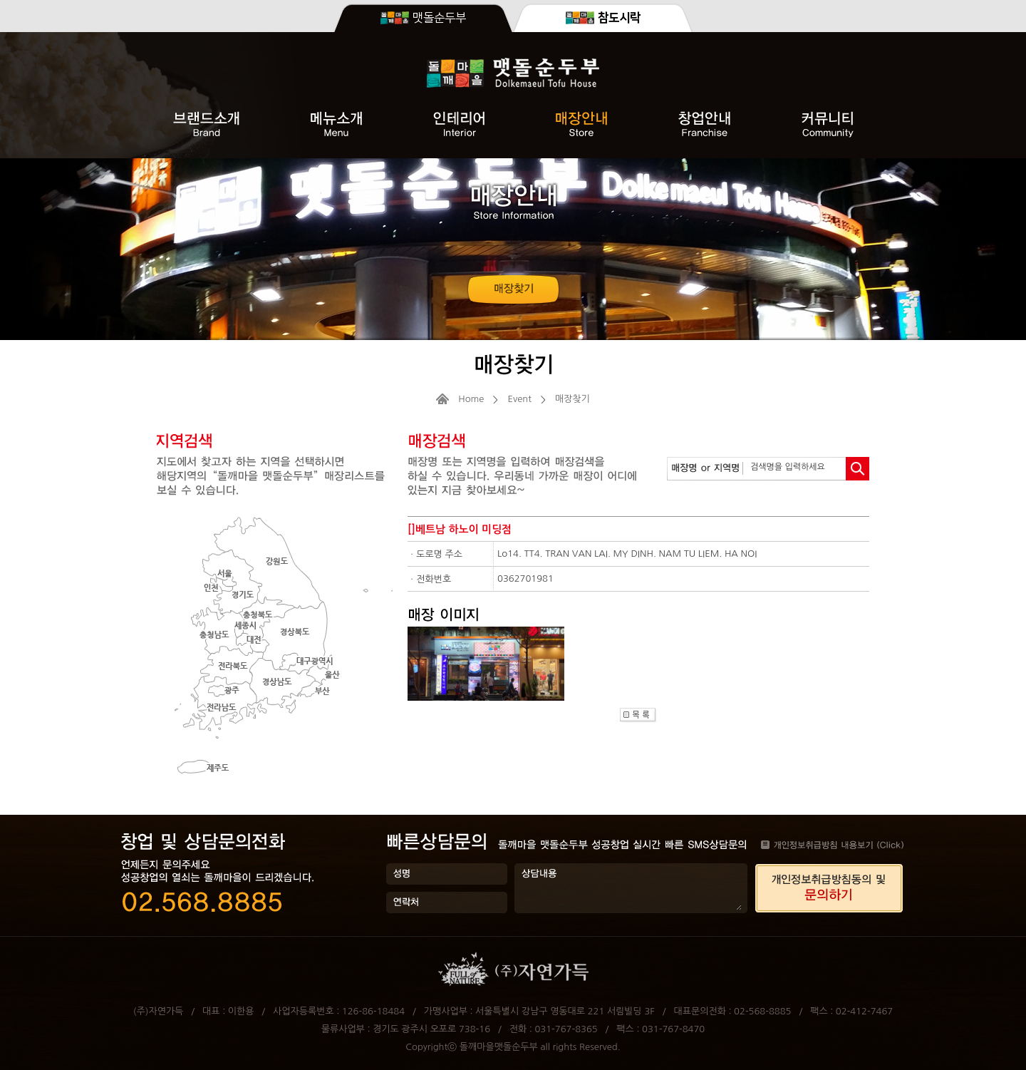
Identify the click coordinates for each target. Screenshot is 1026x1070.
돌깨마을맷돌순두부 (499, 1046)
